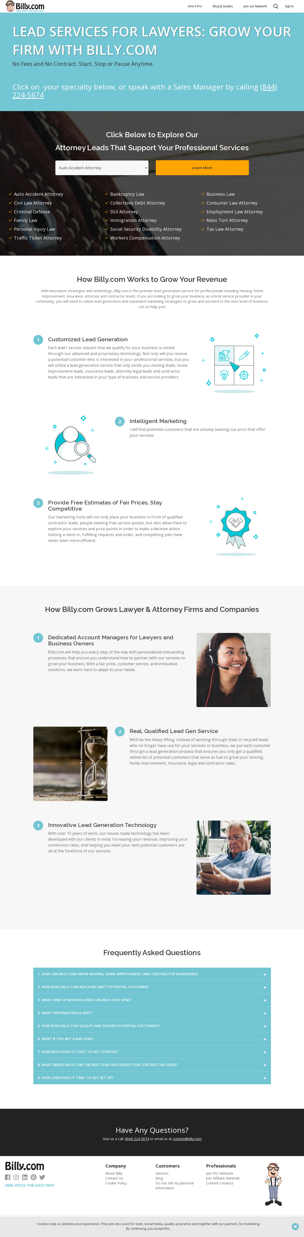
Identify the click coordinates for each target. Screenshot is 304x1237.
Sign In (289, 6)
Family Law (25, 220)
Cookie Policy (116, 1183)
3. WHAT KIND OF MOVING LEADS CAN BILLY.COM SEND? (85, 999)
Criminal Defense (32, 212)
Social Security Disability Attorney (146, 229)
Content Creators (219, 1183)
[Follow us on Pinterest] (33, 1178)
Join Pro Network (219, 1173)
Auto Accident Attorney (38, 194)
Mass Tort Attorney (227, 220)
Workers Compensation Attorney (145, 238)
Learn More (202, 167)
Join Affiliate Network (223, 1178)
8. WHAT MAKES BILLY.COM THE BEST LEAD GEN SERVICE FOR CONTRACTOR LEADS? (108, 1064)
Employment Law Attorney (235, 212)
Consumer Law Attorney (232, 203)
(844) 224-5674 (137, 1138)
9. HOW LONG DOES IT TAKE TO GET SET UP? (75, 1077)
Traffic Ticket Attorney (38, 238)
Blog (159, 1178)
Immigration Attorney (133, 220)
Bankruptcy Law (127, 194)
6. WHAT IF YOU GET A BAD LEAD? (66, 1038)
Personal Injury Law (34, 229)
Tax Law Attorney (225, 229)
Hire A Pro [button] (195, 6)
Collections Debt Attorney (137, 203)
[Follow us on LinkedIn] (24, 1178)
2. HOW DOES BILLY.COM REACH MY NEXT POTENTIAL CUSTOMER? (93, 987)
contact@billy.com (187, 1138)
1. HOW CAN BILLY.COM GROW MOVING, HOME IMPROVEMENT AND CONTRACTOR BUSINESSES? (118, 974)
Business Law (221, 194)
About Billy (113, 1173)
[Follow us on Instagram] (16, 1178)
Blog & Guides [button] (223, 6)
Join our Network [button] (255, 6)
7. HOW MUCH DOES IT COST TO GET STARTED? (78, 1051)
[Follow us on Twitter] (42, 1178)
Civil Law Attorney (33, 203)
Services (162, 1173)
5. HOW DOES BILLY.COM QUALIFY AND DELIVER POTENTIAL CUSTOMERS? (99, 1025)
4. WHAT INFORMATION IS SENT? (65, 1012)
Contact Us (114, 1178)
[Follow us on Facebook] (7, 1178)
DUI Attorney (124, 212)
